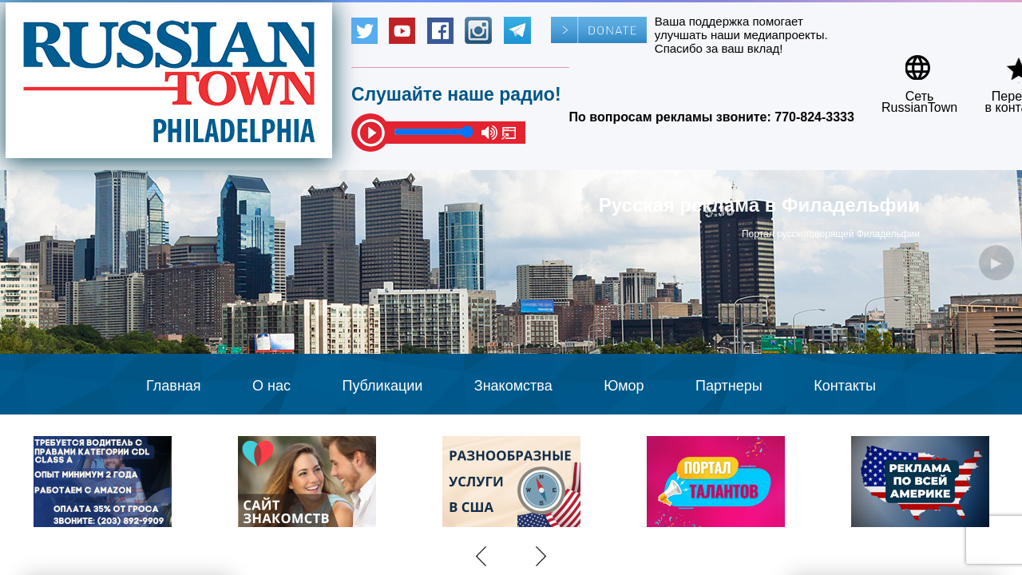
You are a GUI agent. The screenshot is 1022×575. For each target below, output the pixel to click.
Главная (173, 386)
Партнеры (729, 386)
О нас (271, 386)
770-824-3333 (814, 117)
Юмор (624, 386)
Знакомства (513, 386)
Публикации (382, 386)
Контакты (845, 386)
